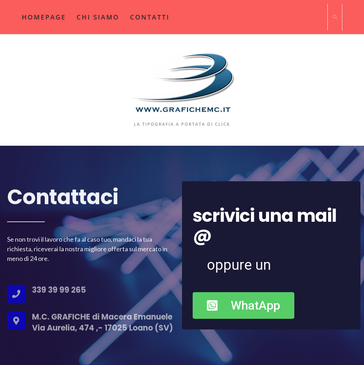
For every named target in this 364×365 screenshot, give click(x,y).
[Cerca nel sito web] (335, 17)
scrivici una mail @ (265, 225)
